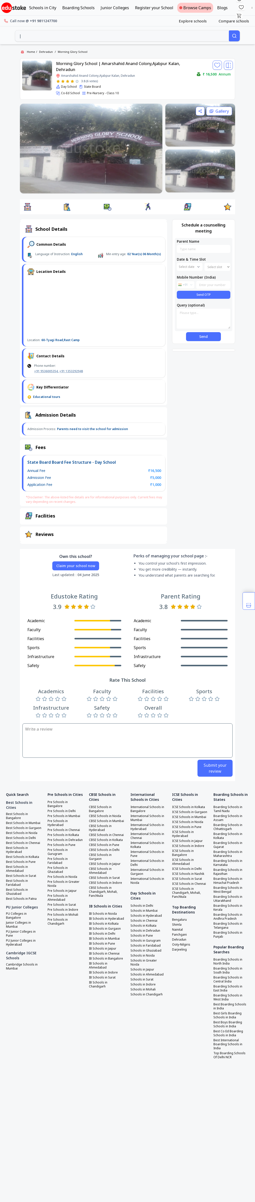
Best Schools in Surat (21, 876)
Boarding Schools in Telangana (227, 926)
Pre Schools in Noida (62, 877)
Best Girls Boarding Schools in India (227, 1015)
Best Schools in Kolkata (22, 857)
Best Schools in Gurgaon (23, 828)
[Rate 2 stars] (63, 81)
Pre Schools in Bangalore (58, 804)
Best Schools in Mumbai (23, 823)
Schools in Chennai (143, 921)
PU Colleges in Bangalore (16, 916)
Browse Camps (195, 7)
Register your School (154, 7)
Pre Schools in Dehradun (65, 840)
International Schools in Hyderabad (147, 827)
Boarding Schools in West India (227, 997)
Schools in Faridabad (145, 946)
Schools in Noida (142, 956)
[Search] (234, 35)
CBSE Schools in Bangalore (100, 809)
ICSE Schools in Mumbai (189, 817)
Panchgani (179, 935)
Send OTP (203, 295)
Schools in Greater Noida (143, 963)
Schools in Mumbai (144, 911)
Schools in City (42, 7)
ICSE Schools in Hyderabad (183, 834)
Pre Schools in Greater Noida (63, 884)
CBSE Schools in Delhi (104, 850)
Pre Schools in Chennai (64, 830)
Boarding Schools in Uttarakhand (227, 899)
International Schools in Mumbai (147, 818)
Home (31, 52)
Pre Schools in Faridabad (58, 861)
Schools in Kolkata (143, 926)
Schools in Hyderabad (146, 916)
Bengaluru (179, 920)
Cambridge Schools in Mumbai (22, 967)
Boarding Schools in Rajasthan (227, 872)
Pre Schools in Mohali (63, 915)
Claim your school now (75, 565)
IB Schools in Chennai (104, 954)
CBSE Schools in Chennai (106, 835)
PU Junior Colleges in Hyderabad (21, 943)
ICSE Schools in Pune (186, 827)
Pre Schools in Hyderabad (58, 823)
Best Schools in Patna (21, 899)
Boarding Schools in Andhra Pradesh (227, 917)
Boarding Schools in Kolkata (227, 836)
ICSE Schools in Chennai (189, 884)
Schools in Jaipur (142, 970)
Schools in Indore (143, 984)
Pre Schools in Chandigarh (58, 922)
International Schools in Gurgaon (147, 872)
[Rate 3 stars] (67, 81)
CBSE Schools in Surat (104, 878)
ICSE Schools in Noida (187, 822)
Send (203, 336)
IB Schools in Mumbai (104, 939)
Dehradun (46, 52)
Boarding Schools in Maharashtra (227, 854)
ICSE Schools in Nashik (188, 874)
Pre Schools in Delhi (62, 811)
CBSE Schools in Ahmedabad (100, 871)
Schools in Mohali (143, 989)
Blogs (222, 7)
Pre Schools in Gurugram (58, 852)
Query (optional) (191, 305)
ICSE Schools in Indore (188, 846)
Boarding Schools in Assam (227, 818)
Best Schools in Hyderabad (17, 850)
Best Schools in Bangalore (17, 816)
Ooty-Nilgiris (181, 945)
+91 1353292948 (71, 371)
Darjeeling (179, 950)
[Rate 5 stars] (77, 81)
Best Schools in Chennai (23, 843)
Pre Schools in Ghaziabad (58, 870)
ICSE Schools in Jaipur (187, 841)
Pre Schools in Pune (61, 845)
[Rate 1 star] (58, 81)
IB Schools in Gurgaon (105, 929)
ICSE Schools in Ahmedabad (183, 862)
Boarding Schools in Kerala (227, 908)
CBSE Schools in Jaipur (105, 864)
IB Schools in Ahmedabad (98, 966)
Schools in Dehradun (145, 931)
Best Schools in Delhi (21, 838)
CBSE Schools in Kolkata (106, 840)
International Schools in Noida (147, 881)
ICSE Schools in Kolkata (188, 807)
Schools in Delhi (141, 906)
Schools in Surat (141, 979)
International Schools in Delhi (147, 863)
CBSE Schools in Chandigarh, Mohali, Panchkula (103, 892)
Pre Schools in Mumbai (64, 816)
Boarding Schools (78, 7)
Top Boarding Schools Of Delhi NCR (229, 1055)
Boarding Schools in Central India (227, 979)
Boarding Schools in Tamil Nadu (227, 809)
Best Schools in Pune (21, 862)
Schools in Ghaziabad (145, 951)
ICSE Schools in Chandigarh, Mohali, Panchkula (186, 893)
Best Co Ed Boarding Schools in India (228, 1033)
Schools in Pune (141, 936)
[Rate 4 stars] (72, 81)
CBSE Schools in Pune (104, 845)
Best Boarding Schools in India (229, 1006)
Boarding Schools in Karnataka (227, 863)
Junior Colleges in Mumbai (18, 925)
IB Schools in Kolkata (104, 924)
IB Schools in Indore (103, 973)
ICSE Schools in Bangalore (183, 853)
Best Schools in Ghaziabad (17, 892)
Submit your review (215, 768)
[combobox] (122, 36)
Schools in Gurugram (145, 941)
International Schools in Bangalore (147, 809)
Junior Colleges (115, 7)
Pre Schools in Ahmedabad (58, 898)
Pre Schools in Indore (63, 910)
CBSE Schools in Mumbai (106, 821)
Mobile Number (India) (196, 277)
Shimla (177, 925)
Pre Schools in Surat (62, 905)
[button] (27, 207)
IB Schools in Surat (102, 977)
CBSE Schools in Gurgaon (100, 857)
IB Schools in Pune (102, 944)
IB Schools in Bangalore (106, 959)
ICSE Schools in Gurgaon (189, 812)
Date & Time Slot (191, 259)
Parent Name (188, 241)
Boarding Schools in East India (227, 988)
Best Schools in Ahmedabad (17, 869)
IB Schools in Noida (103, 914)
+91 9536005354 (46, 371)
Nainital (177, 930)
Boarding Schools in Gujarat (227, 845)
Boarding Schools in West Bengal (227, 890)
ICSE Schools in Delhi (187, 869)
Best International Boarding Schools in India (227, 1044)
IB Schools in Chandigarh (98, 984)
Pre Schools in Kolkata (63, 835)
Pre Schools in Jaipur (62, 891)
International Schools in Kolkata (147, 845)
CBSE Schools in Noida (105, 816)
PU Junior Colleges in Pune (21, 934)
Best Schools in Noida (21, 833)
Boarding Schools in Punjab (227, 935)
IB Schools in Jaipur (102, 949)
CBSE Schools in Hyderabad (100, 828)
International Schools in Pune (147, 854)
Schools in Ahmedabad (147, 975)
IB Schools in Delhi (102, 934)
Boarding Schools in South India (227, 971)
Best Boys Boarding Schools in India (227, 1024)
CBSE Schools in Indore (105, 883)
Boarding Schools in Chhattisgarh (227, 827)
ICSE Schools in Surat (187, 879)
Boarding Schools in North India (227, 962)
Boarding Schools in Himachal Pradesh (227, 881)
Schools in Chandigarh (146, 994)
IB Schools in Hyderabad (106, 919)
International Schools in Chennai (147, 836)
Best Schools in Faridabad (17, 883)
